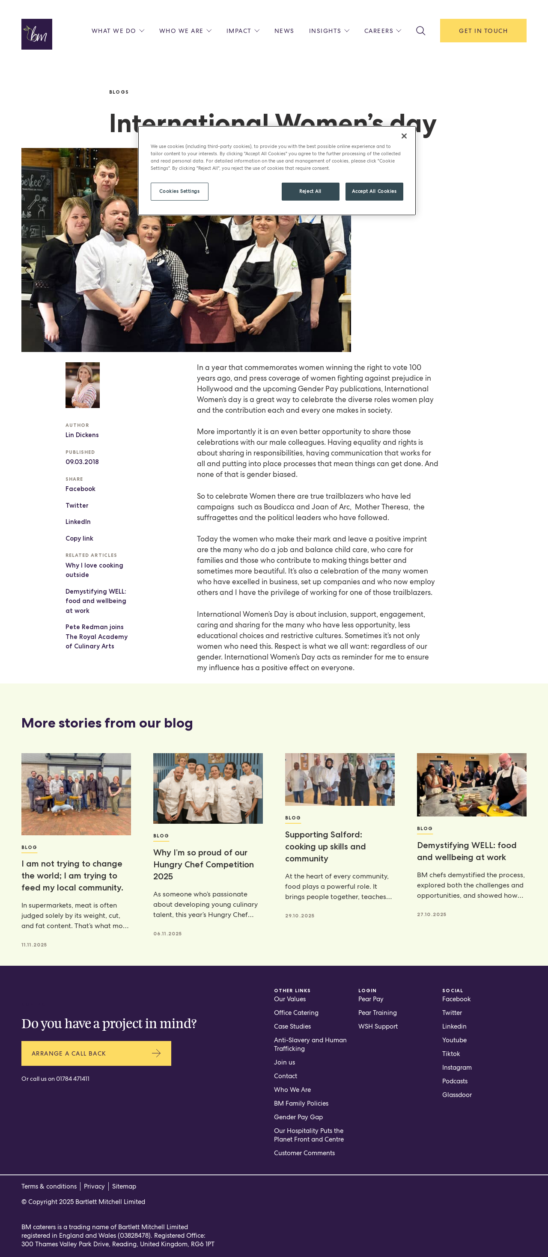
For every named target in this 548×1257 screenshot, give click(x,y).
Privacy (94, 1186)
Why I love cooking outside (94, 570)
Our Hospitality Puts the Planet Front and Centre (309, 1135)
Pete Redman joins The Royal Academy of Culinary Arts (97, 636)
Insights (329, 31)
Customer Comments (304, 1153)
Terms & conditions (49, 1186)
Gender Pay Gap (298, 1117)
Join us (284, 1062)
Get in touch (483, 31)
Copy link (79, 538)
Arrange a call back (96, 1053)
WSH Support (378, 1026)
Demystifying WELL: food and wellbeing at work (96, 601)
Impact (243, 31)
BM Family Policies (301, 1103)
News (284, 31)
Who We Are (292, 1089)
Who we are (185, 31)
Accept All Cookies (374, 191)
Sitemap (124, 1186)
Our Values (290, 999)
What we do (118, 31)
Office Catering (296, 1013)
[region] (277, 171)
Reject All (310, 191)
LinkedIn (78, 522)
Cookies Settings (179, 191)
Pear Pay (371, 999)
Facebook (80, 489)
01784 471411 (72, 1078)
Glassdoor (457, 1095)
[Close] (404, 136)
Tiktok (451, 1054)
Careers (383, 31)
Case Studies (292, 1026)
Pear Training (377, 1013)
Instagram (457, 1067)
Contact (285, 1076)
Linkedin (454, 1026)
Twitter (77, 505)
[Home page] (36, 34)
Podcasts (455, 1081)
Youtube (454, 1040)
